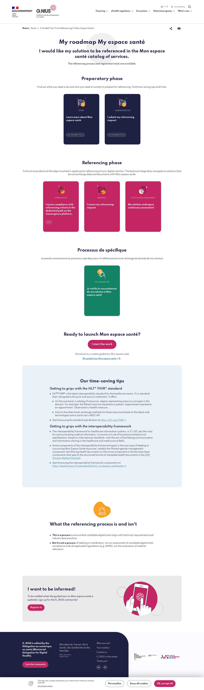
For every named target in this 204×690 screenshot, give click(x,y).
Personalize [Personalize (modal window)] (114, 683)
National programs (162, 11)
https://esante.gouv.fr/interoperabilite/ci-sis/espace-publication (89, 466)
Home (33, 28)
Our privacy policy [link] (45, 686)
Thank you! (102, 661)
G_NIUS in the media (107, 657)
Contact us (102, 652)
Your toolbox (103, 648)
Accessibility (179, 7)
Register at (36, 607)
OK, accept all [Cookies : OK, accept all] (165, 683)
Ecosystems (141, 11)
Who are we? (103, 643)
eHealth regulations (120, 11)
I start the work (102, 344)
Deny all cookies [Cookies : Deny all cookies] (139, 683)
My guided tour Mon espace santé (100, 359)
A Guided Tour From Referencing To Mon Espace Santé (67, 28)
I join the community (35, 664)
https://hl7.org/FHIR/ (113, 420)
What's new (184, 11)
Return (25, 28)
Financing (100, 11)
